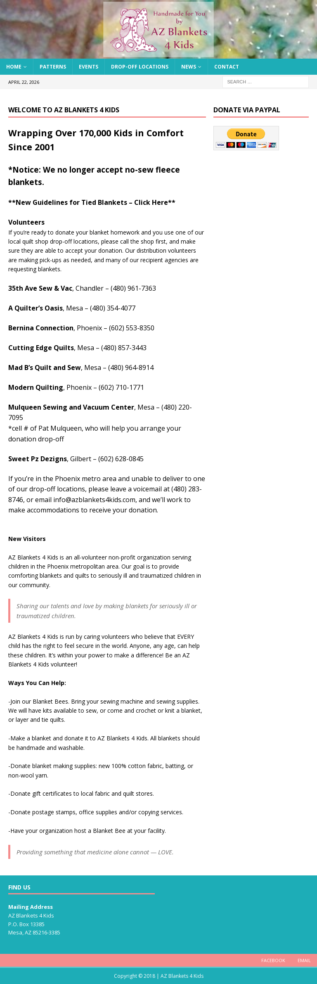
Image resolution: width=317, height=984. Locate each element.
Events (88, 66)
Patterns (53, 66)
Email (304, 960)
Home (13, 66)
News (188, 66)
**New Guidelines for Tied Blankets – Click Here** (91, 202)
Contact (226, 66)
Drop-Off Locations (139, 66)
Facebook (273, 960)
